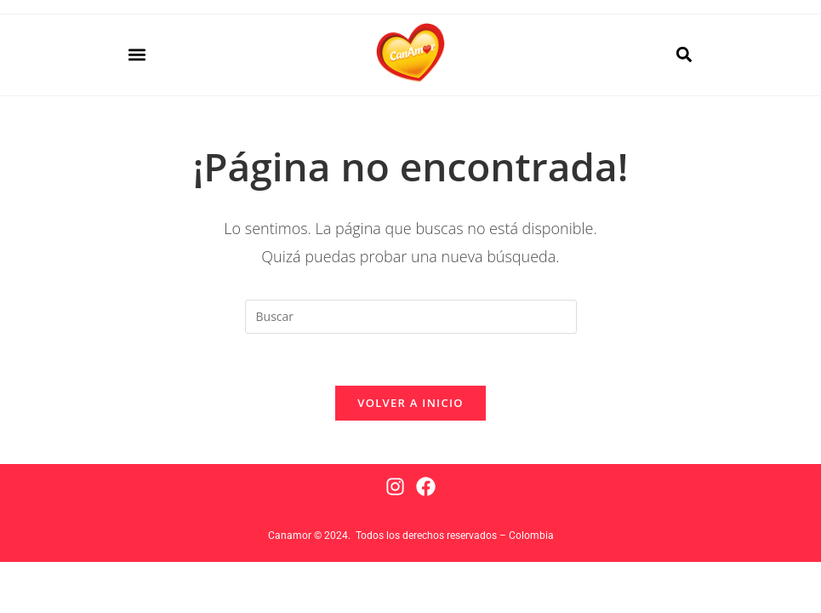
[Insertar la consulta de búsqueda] (411, 317)
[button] (137, 55)
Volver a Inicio (410, 402)
